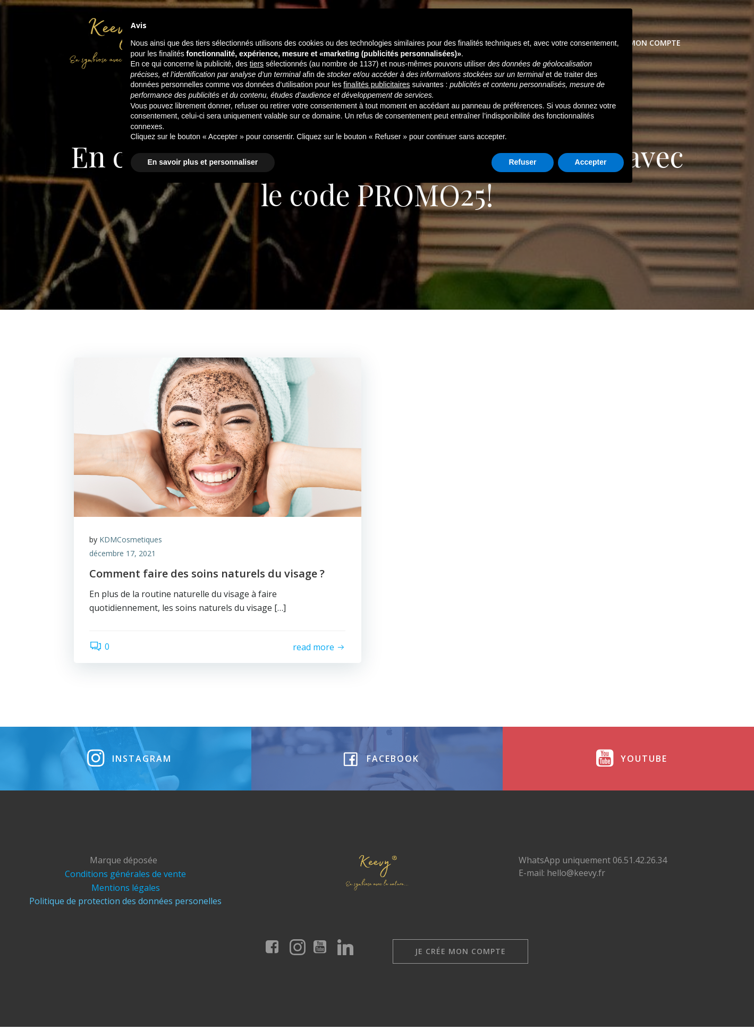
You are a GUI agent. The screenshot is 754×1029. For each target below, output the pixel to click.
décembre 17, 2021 (123, 554)
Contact (594, 43)
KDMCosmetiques (131, 540)
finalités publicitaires (376, 923)
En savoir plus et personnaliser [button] (203, 1000)
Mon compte (655, 43)
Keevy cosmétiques (317, 43)
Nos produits (409, 43)
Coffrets (476, 43)
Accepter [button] (591, 1000)
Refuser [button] (522, 1000)
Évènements (535, 43)
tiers (257, 902)
